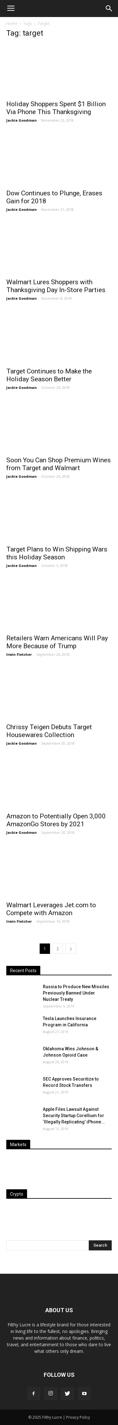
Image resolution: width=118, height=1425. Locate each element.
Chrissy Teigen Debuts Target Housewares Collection (49, 731)
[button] (109, 8)
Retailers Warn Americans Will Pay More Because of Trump (57, 642)
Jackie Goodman (21, 120)
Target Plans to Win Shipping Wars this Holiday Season (56, 553)
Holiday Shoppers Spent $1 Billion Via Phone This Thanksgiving (56, 108)
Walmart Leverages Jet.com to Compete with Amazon (51, 909)
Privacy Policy (78, 1417)
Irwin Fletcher (19, 654)
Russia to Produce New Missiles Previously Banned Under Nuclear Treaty (76, 993)
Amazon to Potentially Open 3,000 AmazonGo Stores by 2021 (56, 820)
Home (11, 23)
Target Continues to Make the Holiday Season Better (49, 375)
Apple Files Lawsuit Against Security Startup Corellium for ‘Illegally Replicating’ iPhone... (74, 1115)
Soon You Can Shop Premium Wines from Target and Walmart (58, 464)
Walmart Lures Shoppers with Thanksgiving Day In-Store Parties (55, 286)
